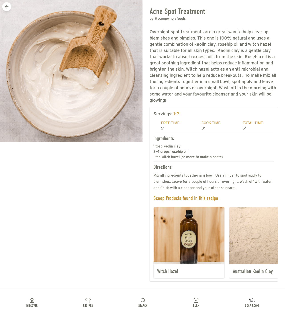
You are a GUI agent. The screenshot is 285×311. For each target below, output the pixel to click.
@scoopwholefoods (170, 18)
